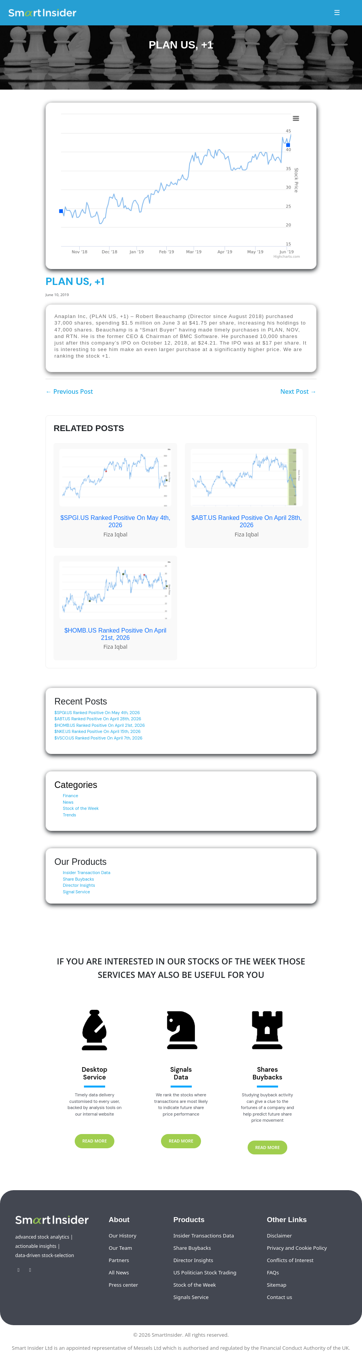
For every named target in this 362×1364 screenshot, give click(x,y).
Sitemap (277, 1284)
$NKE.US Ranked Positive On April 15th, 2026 (97, 731)
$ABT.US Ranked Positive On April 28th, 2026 (97, 718)
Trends (69, 815)
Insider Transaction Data (86, 872)
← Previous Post (69, 391)
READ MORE (94, 1141)
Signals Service (190, 1297)
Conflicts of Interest (290, 1260)
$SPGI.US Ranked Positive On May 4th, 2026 (97, 712)
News (68, 802)
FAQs (273, 1272)
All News (119, 1272)
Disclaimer (279, 1235)
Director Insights (79, 885)
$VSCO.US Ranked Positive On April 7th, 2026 (98, 738)
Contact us (279, 1297)
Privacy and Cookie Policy (297, 1247)
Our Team (120, 1247)
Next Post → (298, 391)
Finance (70, 795)
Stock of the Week (81, 808)
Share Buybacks (78, 879)
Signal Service (76, 891)
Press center (123, 1284)
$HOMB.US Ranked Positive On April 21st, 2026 (99, 725)
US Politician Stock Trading (204, 1272)
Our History (122, 1235)
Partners (119, 1260)
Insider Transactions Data (203, 1235)
